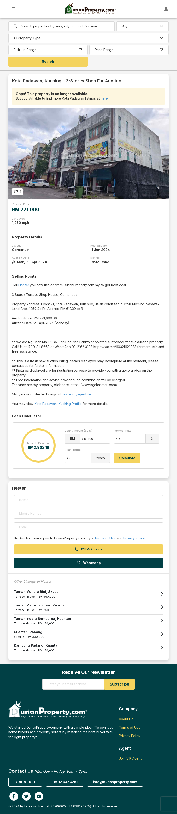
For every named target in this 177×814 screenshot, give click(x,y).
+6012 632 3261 (65, 782)
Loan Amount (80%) (78, 430)
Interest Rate (123, 430)
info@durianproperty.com (115, 782)
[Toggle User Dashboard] (166, 9)
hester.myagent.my (76, 394)
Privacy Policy (134, 538)
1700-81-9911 (25, 782)
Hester (23, 285)
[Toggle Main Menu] (13, 9)
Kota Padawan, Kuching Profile (58, 404)
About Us (126, 719)
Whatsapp (88, 563)
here (104, 98)
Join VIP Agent (130, 758)
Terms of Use (105, 538)
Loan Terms (73, 450)
